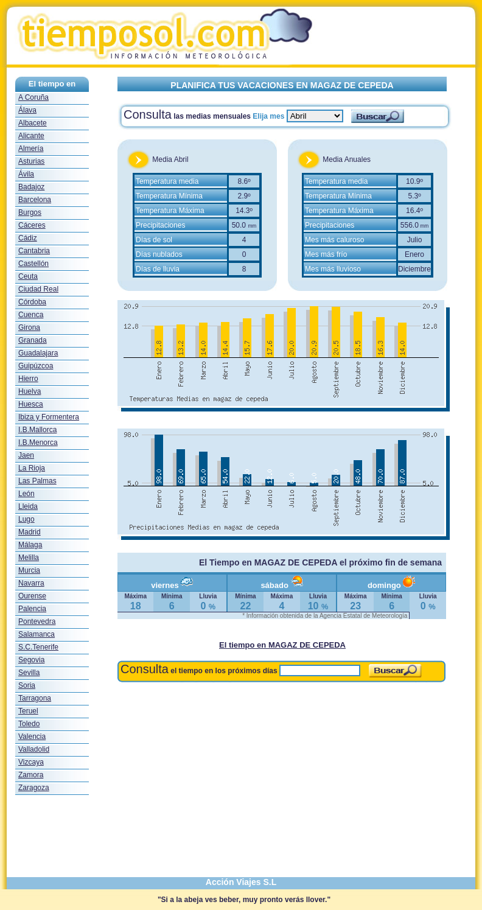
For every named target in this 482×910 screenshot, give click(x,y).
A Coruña (33, 97)
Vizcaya (31, 762)
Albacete (32, 123)
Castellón (33, 263)
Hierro (28, 378)
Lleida (28, 506)
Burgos (29, 212)
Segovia (31, 660)
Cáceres (32, 225)
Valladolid (33, 749)
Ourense (32, 596)
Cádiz (27, 238)
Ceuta (28, 276)
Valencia (32, 736)
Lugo (26, 519)
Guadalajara (38, 353)
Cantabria (34, 251)
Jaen (26, 455)
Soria (26, 685)
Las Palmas (37, 481)
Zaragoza (33, 787)
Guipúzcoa (35, 366)
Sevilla (29, 672)
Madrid (29, 532)
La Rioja (31, 468)
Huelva (29, 391)
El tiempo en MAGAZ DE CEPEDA (282, 644)
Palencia (32, 608)
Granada (32, 340)
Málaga (30, 545)
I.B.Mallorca (37, 429)
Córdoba (32, 302)
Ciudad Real (38, 289)
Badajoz (31, 187)
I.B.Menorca (38, 442)
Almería (30, 148)
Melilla (28, 557)
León (26, 493)
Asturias (31, 161)
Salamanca (36, 634)
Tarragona (34, 698)
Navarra (31, 583)
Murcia (29, 570)
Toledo (29, 723)
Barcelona (34, 199)
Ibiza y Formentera (48, 417)
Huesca (30, 404)
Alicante (31, 135)
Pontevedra (36, 621)
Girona (29, 327)
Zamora (30, 775)
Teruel (28, 711)
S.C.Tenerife (38, 647)
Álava (27, 110)
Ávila (26, 174)
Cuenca (30, 314)
